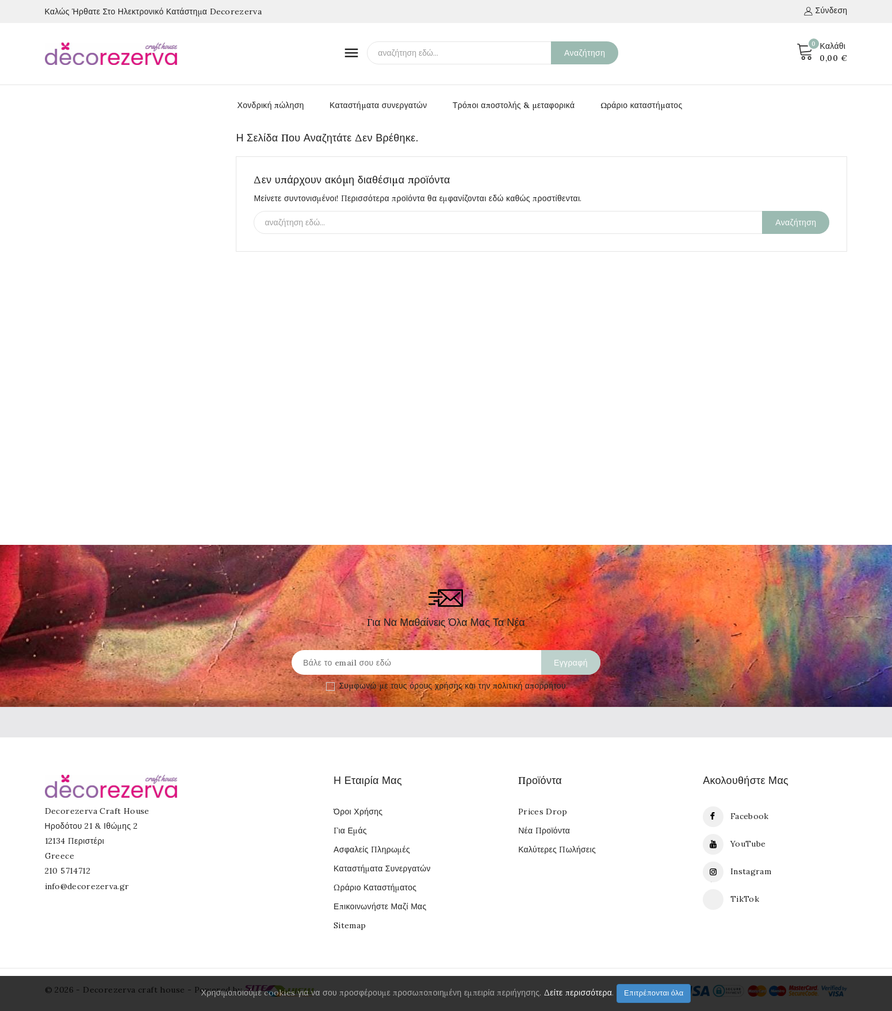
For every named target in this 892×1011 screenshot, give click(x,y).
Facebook (749, 816)
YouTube (747, 844)
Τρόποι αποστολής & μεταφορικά (514, 105)
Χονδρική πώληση (271, 105)
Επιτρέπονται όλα (654, 993)
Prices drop (542, 811)
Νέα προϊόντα (544, 830)
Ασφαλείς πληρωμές (372, 849)
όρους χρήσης (435, 686)
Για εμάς (350, 830)
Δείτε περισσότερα (578, 992)
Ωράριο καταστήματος (641, 105)
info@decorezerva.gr (87, 886)
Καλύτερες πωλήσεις (557, 849)
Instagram (750, 871)
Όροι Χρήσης (358, 811)
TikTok (744, 899)
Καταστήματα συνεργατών (378, 105)
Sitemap (350, 925)
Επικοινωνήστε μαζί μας (380, 906)
